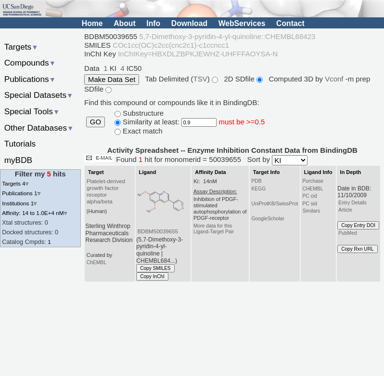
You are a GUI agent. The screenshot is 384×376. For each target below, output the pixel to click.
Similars (311, 211)
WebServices (242, 23)
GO (95, 122)
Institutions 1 (19, 203)
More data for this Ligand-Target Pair (213, 228)
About (124, 23)
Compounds (30, 62)
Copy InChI (152, 276)
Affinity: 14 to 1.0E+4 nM (34, 213)
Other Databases (39, 128)
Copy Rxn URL (357, 249)
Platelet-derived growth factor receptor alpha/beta (106, 191)
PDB (256, 181)
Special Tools (32, 111)
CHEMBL (312, 188)
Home (92, 23)
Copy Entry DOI (358, 225)
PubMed (347, 233)
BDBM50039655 (157, 231)
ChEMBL (96, 262)
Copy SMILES (155, 268)
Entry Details (352, 202)
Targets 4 (15, 183)
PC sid (309, 203)
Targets (21, 47)
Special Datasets (39, 95)
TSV (200, 79)
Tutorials (20, 143)
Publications (30, 79)
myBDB (18, 160)
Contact (290, 23)
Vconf (335, 79)
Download (189, 23)
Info (153, 23)
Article (345, 210)
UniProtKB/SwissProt (274, 203)
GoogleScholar (267, 218)
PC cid (309, 196)
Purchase (312, 181)
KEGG (258, 188)
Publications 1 (21, 193)
